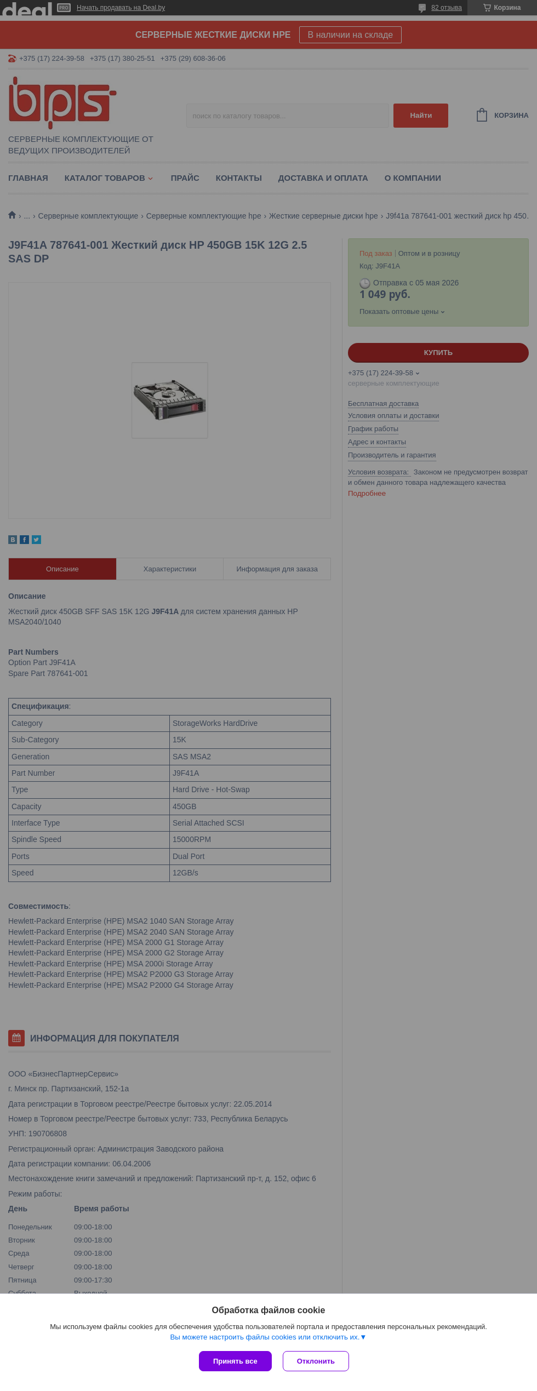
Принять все (235, 1361)
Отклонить (316, 1361)
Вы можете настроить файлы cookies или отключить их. (264, 1337)
